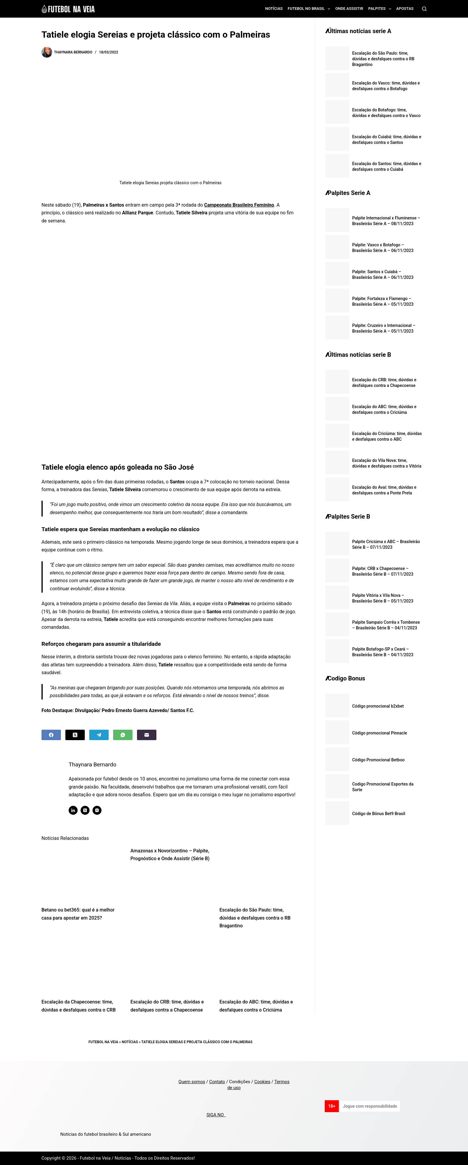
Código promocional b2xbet (378, 706)
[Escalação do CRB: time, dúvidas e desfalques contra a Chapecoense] (170, 965)
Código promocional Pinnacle (379, 733)
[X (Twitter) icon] (85, 810)
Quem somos (191, 1081)
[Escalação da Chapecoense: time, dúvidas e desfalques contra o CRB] (81, 965)
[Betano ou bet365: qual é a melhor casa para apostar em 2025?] (81, 873)
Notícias (274, 8)
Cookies (262, 1081)
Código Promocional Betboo (378, 759)
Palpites (381, 9)
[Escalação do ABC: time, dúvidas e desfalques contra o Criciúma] (259, 965)
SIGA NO (216, 1115)
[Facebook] (51, 735)
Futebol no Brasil (310, 9)
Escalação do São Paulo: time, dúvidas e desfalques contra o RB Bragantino (254, 918)
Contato (217, 1081)
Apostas (405, 8)
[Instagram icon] (97, 810)
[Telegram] (99, 735)
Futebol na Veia (103, 1042)
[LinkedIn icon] (73, 810)
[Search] (424, 9)
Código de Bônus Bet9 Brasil (378, 813)
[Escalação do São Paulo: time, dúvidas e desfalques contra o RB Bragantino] (259, 873)
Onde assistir (349, 8)
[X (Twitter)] (75, 735)
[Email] (146, 735)
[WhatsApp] (123, 735)
